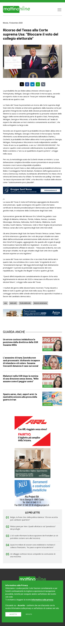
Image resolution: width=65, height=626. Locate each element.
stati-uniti (13, 303)
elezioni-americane (40, 303)
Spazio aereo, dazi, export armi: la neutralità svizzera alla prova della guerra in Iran (20, 397)
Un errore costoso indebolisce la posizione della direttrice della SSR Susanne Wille (20, 342)
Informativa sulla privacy (42, 600)
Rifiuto (29, 614)
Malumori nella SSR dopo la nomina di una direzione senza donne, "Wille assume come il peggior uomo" (20, 379)
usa (5, 303)
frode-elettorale (25, 303)
